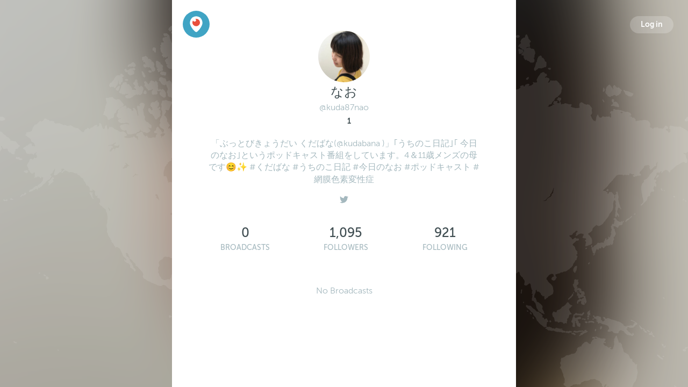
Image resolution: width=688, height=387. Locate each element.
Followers (346, 247)
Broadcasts (245, 247)
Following (445, 247)
